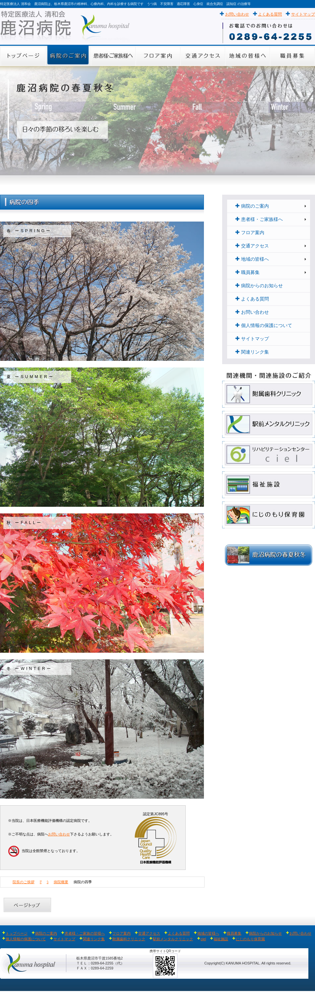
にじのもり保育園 (250, 939)
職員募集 (247, 272)
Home (4, 882)
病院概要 (61, 882)
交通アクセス (252, 245)
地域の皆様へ (252, 259)
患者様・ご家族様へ (259, 219)
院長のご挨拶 (23, 882)
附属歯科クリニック (128, 939)
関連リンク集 (252, 352)
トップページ (15, 933)
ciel (203, 939)
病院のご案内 (252, 206)
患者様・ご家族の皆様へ (85, 933)
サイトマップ (303, 14)
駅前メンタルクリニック (173, 939)
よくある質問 (270, 14)
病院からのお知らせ (259, 285)
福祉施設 (221, 939)
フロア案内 (249, 232)
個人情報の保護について (263, 325)
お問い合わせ (237, 14)
